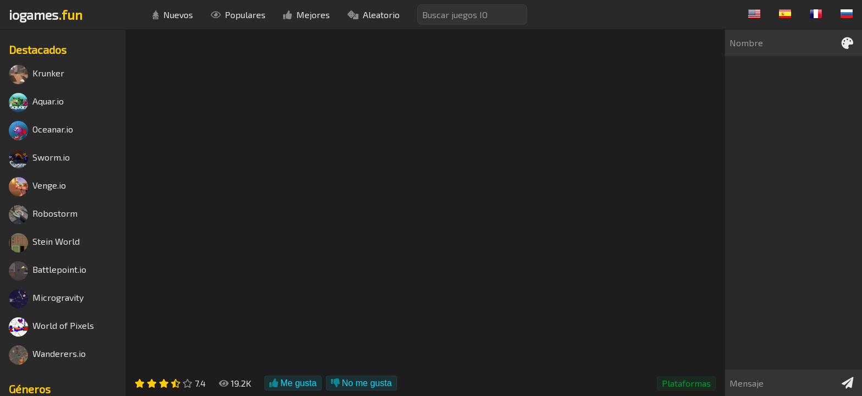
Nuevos (172, 14)
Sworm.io (39, 158)
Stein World (44, 242)
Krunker (36, 74)
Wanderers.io (47, 355)
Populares (238, 14)
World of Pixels (51, 327)
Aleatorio (373, 14)
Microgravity (46, 299)
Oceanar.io (41, 130)
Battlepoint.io (47, 270)
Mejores (306, 14)
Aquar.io (36, 102)
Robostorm (43, 214)
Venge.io (37, 186)
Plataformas (686, 383)
